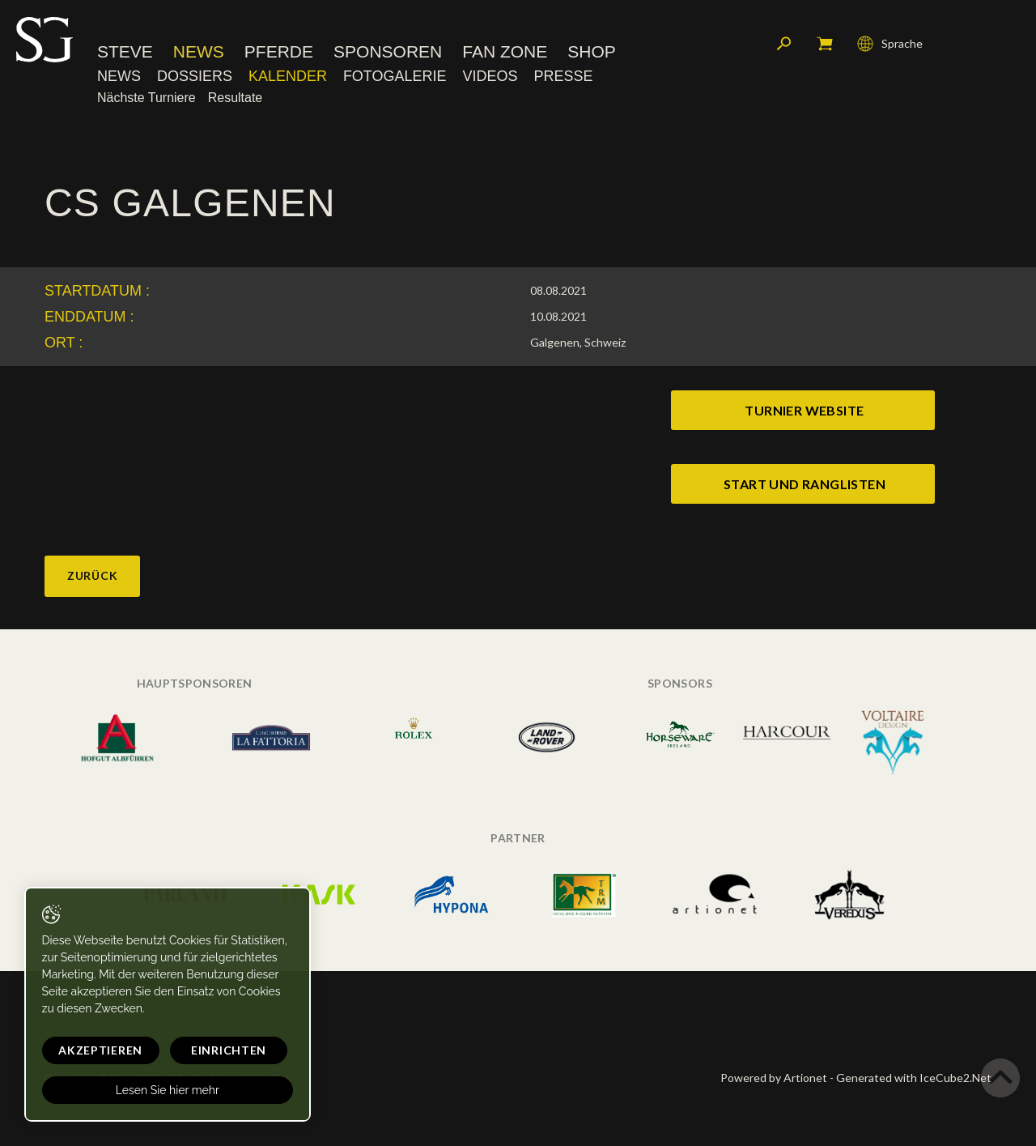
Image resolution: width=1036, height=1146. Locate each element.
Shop (591, 52)
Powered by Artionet (773, 1077)
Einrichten (210, 1050)
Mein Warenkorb (825, 44)
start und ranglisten (804, 484)
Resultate (235, 98)
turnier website (804, 410)
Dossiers (194, 77)
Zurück (92, 575)
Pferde (278, 52)
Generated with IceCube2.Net (913, 1077)
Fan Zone (504, 52)
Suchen (784, 44)
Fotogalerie (395, 77)
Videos (489, 77)
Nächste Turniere (146, 98)
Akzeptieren (95, 1050)
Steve (125, 52)
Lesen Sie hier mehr (155, 1090)
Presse (562, 77)
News (198, 52)
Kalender (287, 77)
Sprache (890, 44)
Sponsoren (387, 52)
